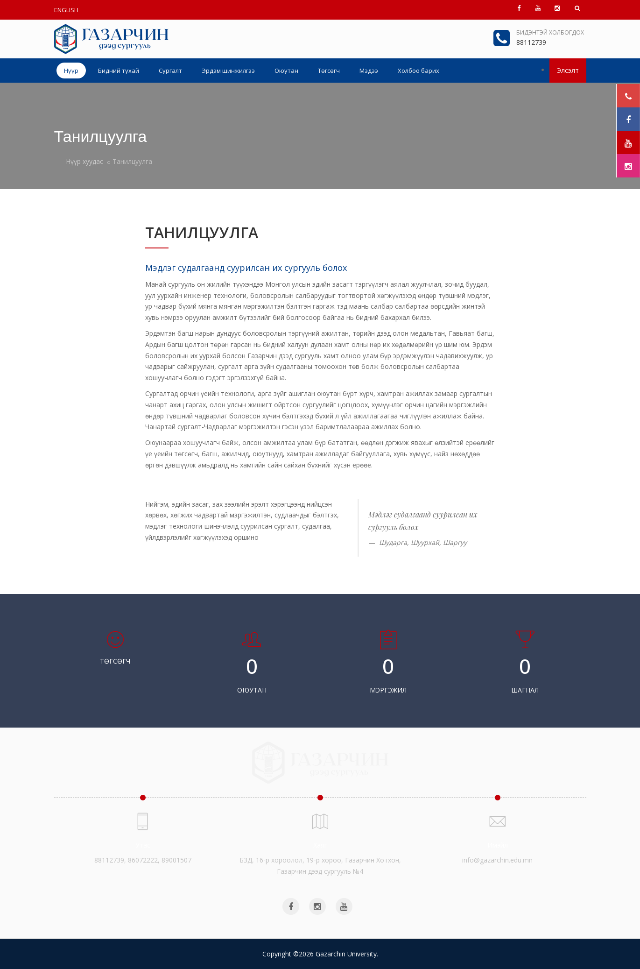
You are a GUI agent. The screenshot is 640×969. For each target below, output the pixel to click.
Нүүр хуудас (84, 161)
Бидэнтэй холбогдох (550, 32)
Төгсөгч (329, 70)
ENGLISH (66, 10)
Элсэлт (568, 70)
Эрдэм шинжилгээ (228, 70)
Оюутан (286, 70)
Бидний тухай (118, 70)
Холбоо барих (418, 70)
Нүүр (71, 70)
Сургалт (170, 70)
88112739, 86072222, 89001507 (142, 860)
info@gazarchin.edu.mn (497, 860)
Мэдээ (368, 70)
